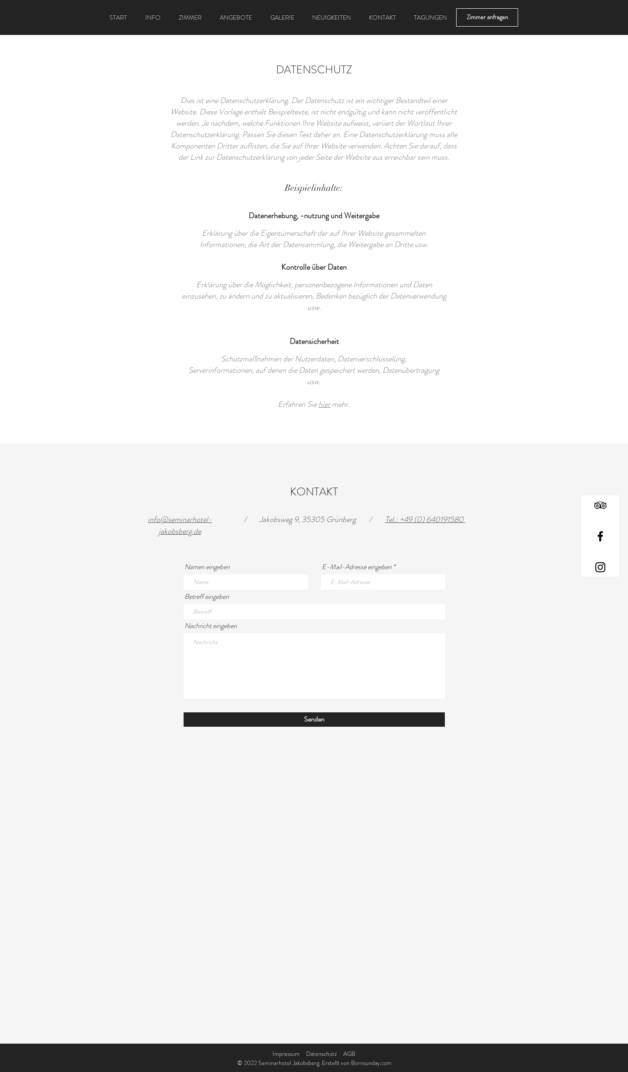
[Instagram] (600, 567)
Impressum (286, 1053)
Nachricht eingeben (210, 625)
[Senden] (314, 719)
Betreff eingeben (206, 596)
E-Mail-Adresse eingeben (357, 566)
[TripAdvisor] (600, 505)
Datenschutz (321, 1053)
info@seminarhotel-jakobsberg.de (180, 525)
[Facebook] (600, 536)
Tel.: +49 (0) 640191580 (425, 519)
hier (324, 404)
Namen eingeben (207, 566)
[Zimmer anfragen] (487, 17)
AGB (349, 1053)
